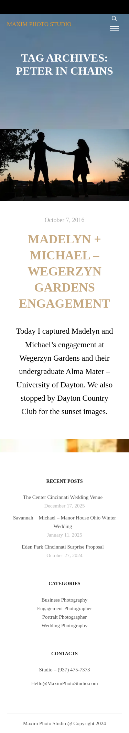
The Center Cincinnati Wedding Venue (63, 497)
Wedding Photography (64, 625)
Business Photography (65, 600)
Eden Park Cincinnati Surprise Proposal (63, 547)
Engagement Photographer (64, 608)
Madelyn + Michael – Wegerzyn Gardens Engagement (64, 271)
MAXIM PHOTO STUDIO (39, 24)
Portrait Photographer (64, 617)
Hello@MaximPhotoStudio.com (64, 683)
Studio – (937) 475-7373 (64, 669)
